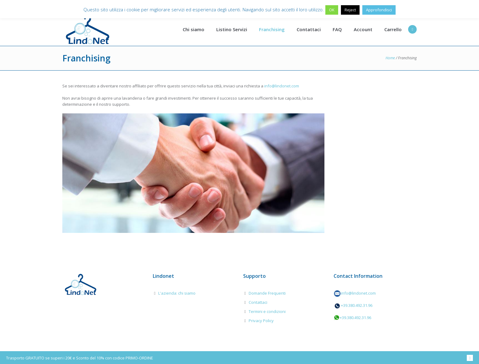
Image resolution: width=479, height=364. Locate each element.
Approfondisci (379, 10)
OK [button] (332, 10)
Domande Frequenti (267, 293)
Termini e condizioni (267, 311)
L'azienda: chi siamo (177, 293)
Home (390, 58)
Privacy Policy (261, 320)
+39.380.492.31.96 (356, 305)
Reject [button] (350, 10)
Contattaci (258, 302)
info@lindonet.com (281, 86)
